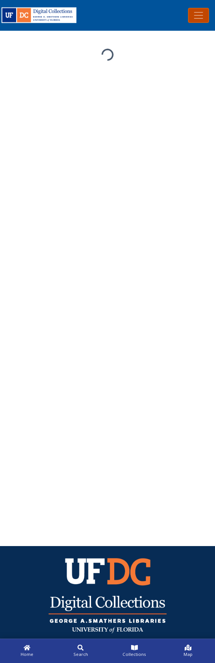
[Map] (188, 651)
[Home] (27, 651)
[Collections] (134, 651)
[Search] (81, 651)
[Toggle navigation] (198, 15)
